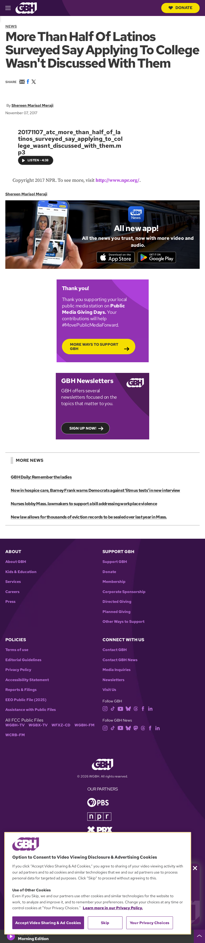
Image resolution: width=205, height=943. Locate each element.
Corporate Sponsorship (123, 592)
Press (10, 602)
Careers (12, 592)
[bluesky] (128, 709)
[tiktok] (113, 709)
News (11, 26)
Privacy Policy (18, 670)
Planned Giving (116, 612)
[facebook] (143, 709)
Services (13, 582)
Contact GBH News (119, 660)
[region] (97, 883)
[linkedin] (150, 709)
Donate (180, 7)
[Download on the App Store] (114, 257)
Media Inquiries (116, 670)
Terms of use (16, 650)
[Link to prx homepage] (99, 830)
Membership (113, 582)
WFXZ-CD (61, 725)
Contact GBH (114, 650)
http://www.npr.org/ (117, 180)
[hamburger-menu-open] (10, 8)
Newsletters (113, 680)
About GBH (15, 562)
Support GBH (114, 562)
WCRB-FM (15, 735)
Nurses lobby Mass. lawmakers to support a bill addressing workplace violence (84, 504)
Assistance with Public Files (30, 710)
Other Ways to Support (123, 622)
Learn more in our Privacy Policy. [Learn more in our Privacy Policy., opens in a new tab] (113, 907)
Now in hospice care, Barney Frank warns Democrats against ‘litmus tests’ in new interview (95, 491)
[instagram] (105, 709)
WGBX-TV (38, 725)
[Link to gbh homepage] (26, 7)
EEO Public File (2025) (25, 700)
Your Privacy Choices (149, 922)
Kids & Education (21, 572)
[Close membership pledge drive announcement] (195, 868)
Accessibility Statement (27, 680)
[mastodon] (135, 728)
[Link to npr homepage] (99, 817)
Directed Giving (116, 602)
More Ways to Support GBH (94, 346)
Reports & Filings (21, 690)
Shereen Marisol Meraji (32, 105)
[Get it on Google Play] (158, 257)
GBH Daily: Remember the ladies (41, 477)
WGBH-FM (84, 725)
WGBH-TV (15, 725)
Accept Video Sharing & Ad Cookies (48, 922)
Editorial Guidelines (23, 660)
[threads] (135, 709)
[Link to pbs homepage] (98, 802)
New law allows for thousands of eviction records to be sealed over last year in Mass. (88, 517)
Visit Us (109, 690)
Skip (105, 922)
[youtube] (120, 709)
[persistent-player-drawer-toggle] (199, 936)
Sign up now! (82, 428)
